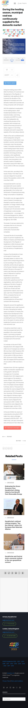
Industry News (12, 61)
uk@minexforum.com (8, 632)
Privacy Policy (6, 681)
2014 (19, 663)
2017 (7, 663)
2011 (8, 665)
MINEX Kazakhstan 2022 (9, 661)
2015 (15, 663)
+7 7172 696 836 (9, 623)
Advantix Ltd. (10, 673)
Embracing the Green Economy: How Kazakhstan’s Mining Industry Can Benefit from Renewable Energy (13, 490)
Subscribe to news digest (12, 427)
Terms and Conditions (17, 681)
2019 (22, 661)
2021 (18, 661)
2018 (4, 663)
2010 (12, 665)
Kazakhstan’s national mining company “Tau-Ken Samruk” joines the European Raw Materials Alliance (13, 525)
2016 (11, 663)
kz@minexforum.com (8, 620)
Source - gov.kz (10, 83)
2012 (5, 665)
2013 (23, 663)
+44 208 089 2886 (10, 635)
